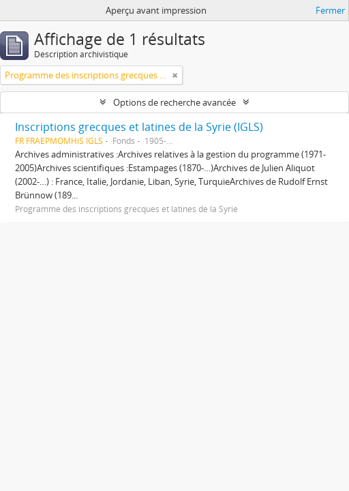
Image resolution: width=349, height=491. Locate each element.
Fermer (330, 10)
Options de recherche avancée (174, 102)
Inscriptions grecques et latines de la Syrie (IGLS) (139, 126)
